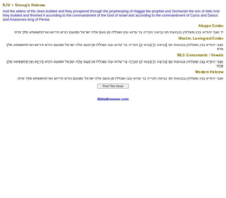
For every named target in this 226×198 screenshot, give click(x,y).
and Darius (209, 15)
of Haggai (137, 11)
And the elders (14, 11)
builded (51, 11)
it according (52, 15)
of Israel (121, 15)
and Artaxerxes (15, 19)
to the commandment (79, 15)
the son (194, 11)
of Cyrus (193, 15)
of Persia (42, 19)
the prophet (155, 11)
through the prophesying (109, 11)
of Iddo (207, 11)
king (30, 19)
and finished (32, 15)
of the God (105, 15)
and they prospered (73, 11)
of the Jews (36, 11)
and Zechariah (176, 11)
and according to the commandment (157, 15)
